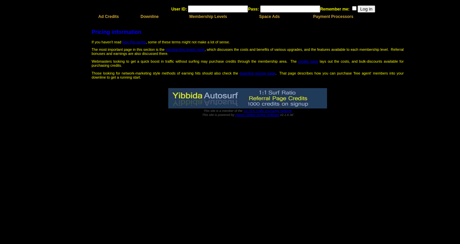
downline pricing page (257, 73)
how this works (134, 42)
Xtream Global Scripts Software (257, 115)
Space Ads (269, 16)
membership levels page (185, 49)
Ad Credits (108, 16)
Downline (149, 16)
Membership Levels (208, 16)
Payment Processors (333, 16)
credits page (308, 61)
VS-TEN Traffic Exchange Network (267, 111)
